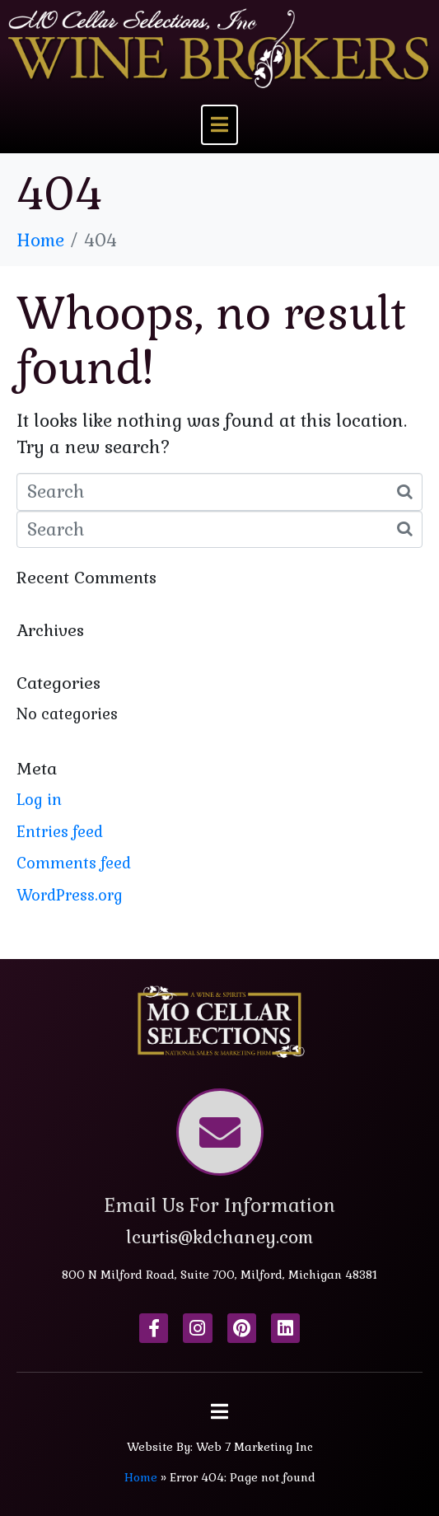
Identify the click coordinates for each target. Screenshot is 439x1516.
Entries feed (59, 831)
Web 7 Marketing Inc (254, 1446)
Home (140, 1477)
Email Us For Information (219, 1205)
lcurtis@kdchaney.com (219, 1237)
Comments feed (73, 863)
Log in (39, 799)
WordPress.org (69, 895)
